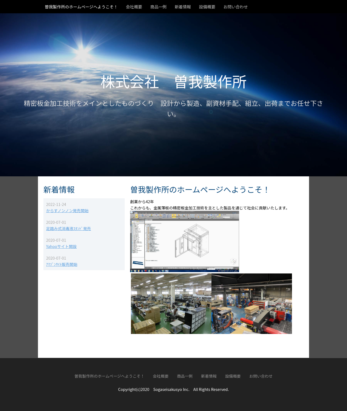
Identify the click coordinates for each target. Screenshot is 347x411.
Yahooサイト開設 (61, 246)
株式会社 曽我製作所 (173, 81)
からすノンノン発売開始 (67, 210)
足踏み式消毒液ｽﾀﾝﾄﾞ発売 (68, 228)
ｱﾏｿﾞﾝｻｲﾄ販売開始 (61, 264)
